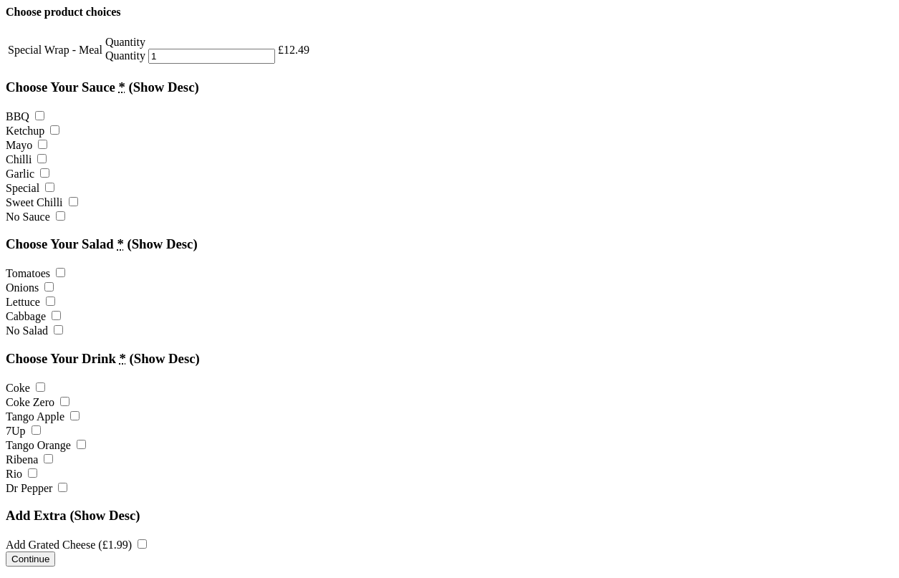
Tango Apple (43, 416)
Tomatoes (35, 273)
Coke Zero (37, 402)
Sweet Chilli (42, 202)
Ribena (29, 459)
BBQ (25, 116)
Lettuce (30, 302)
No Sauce (35, 217)
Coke (25, 388)
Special (30, 188)
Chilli (26, 159)
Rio (21, 474)
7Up (23, 431)
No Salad (34, 330)
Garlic (27, 174)
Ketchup (32, 131)
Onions (30, 287)
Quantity (125, 55)
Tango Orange (46, 445)
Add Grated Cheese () (76, 545)
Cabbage (33, 316)
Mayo (26, 145)
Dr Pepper (36, 488)
